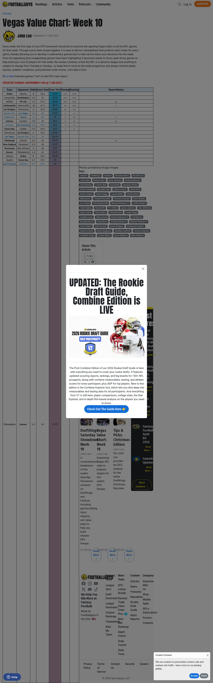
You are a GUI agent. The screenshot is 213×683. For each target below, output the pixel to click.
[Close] (207, 655)
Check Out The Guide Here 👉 (106, 409)
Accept (194, 675)
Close (204, 675)
